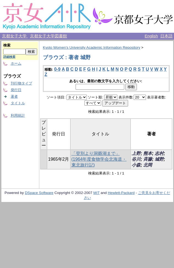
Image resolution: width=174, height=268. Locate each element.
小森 (136, 165)
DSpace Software (39, 193)
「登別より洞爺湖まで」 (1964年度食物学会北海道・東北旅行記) (99, 159)
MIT (96, 193)
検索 (6, 45)
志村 (159, 153)
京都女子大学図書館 (48, 36)
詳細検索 (9, 56)
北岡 (147, 165)
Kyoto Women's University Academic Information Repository (91, 47)
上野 (136, 153)
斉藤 (147, 159)
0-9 (57, 69)
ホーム (16, 63)
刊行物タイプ (21, 83)
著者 (14, 96)
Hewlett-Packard (121, 193)
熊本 (147, 153)
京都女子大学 (15, 36)
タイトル (18, 103)
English (151, 36)
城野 (159, 159)
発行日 (16, 90)
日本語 (166, 36)
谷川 (136, 159)
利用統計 (18, 115)
